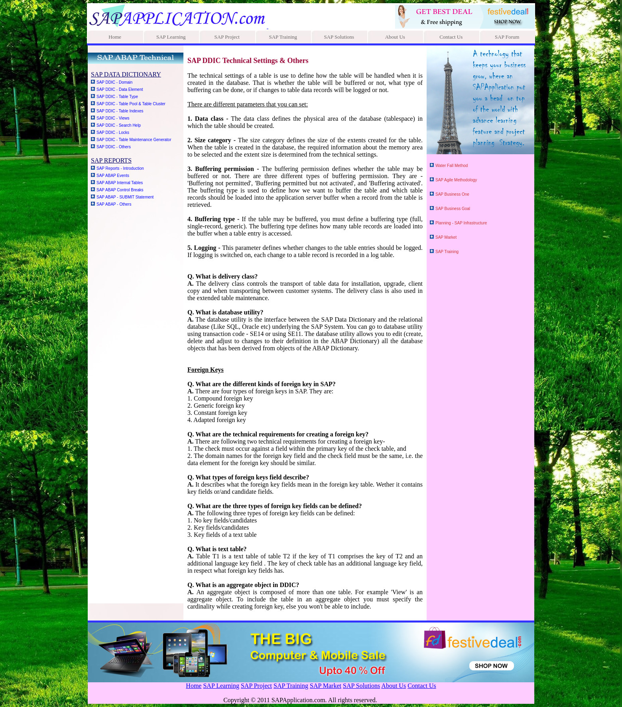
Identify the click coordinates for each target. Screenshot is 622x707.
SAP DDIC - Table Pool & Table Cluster (130, 104)
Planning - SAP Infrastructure (461, 223)
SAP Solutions (339, 37)
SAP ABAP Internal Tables (119, 183)
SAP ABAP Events (112, 175)
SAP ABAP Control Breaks (119, 190)
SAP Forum (507, 37)
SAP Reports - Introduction (120, 168)
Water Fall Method (451, 165)
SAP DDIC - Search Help (118, 125)
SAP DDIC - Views (112, 118)
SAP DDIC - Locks (112, 132)
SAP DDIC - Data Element (119, 89)
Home (114, 37)
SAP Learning (171, 37)
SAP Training (283, 37)
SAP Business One (452, 194)
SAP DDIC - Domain (114, 82)
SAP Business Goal (452, 208)
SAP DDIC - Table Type (117, 96)
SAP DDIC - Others (113, 147)
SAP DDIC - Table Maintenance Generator (133, 139)
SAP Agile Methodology (456, 180)
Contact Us (451, 37)
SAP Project (227, 37)
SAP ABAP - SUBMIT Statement (125, 197)
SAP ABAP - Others (113, 204)
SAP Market (446, 237)
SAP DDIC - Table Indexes (119, 111)
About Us (395, 37)
